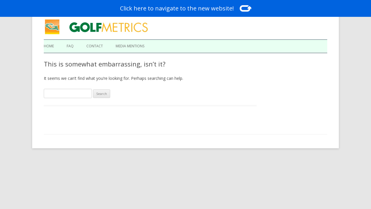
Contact (94, 46)
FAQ (70, 46)
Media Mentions (130, 46)
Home (49, 46)
